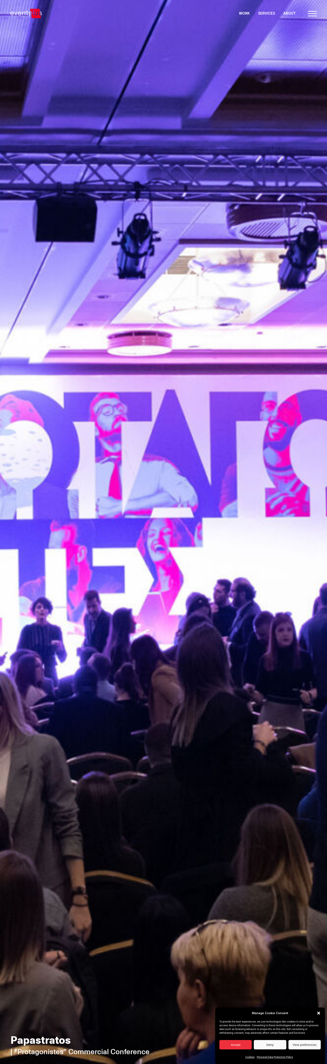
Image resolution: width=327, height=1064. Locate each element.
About (289, 13)
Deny (270, 1044)
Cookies (250, 1057)
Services (266, 13)
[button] (319, 1013)
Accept (235, 1044)
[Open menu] (312, 13)
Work (244, 13)
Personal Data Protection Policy (275, 1057)
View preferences (305, 1044)
